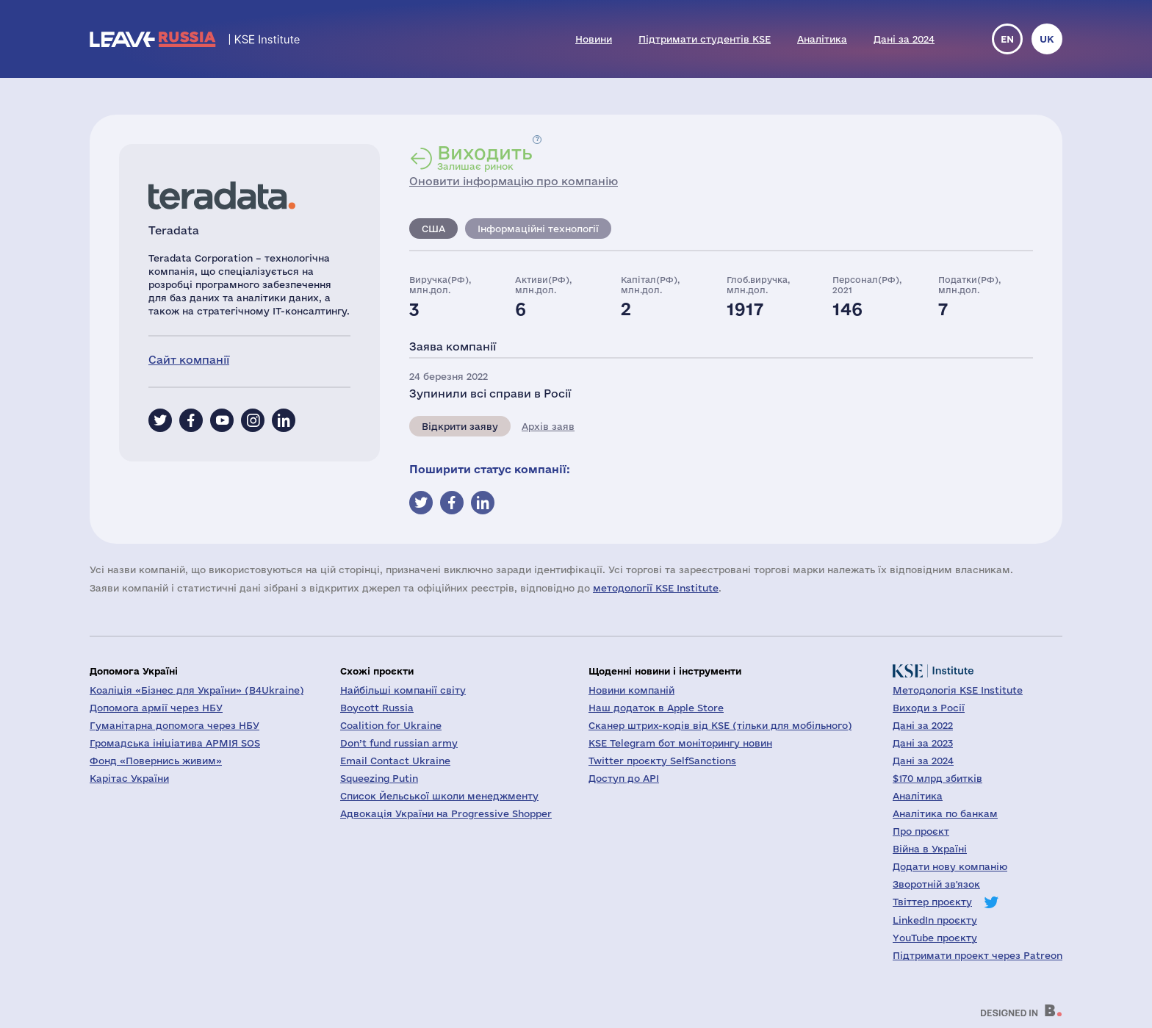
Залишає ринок (485, 157)
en (1007, 39)
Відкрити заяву (460, 426)
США (433, 228)
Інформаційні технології (538, 228)
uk (1047, 39)
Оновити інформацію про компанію (513, 181)
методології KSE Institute (656, 588)
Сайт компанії (188, 359)
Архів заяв (548, 426)
